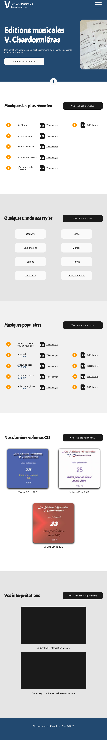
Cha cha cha (30, 247)
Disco (77, 234)
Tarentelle (30, 275)
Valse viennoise (76, 275)
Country (30, 234)
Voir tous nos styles (82, 218)
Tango (76, 261)
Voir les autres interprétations (82, 595)
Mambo (76, 247)
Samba (30, 261)
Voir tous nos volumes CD (82, 437)
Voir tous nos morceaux (24, 61)
